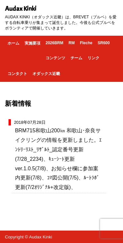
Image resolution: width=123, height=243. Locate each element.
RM (72, 43)
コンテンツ (55, 58)
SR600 (104, 43)
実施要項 (32, 43)
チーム (76, 58)
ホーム (13, 43)
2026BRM (54, 43)
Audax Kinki (20, 9)
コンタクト (17, 73)
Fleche (86, 43)
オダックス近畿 (46, 73)
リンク (93, 58)
